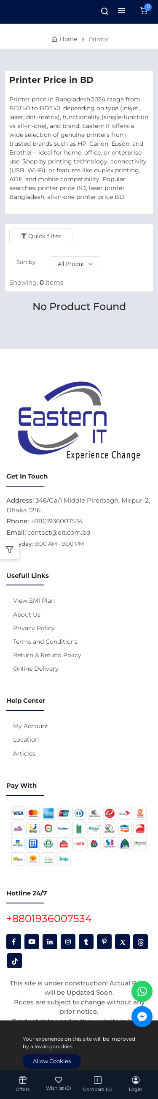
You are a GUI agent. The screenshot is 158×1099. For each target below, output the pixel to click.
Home (68, 38)
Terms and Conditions (45, 641)
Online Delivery (36, 668)
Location (26, 739)
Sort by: (26, 261)
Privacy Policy (34, 628)
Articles (24, 753)
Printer (98, 39)
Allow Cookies (52, 1061)
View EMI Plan (34, 600)
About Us (26, 614)
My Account (30, 726)
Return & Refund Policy (47, 655)
